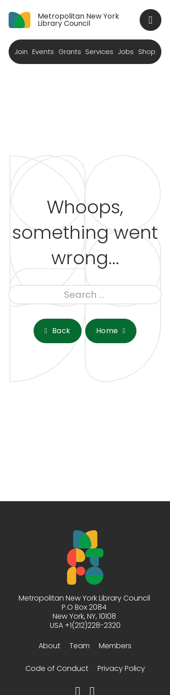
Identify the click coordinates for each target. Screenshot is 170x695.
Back (57, 330)
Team (79, 646)
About (49, 646)
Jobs (126, 51)
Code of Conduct (56, 668)
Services (99, 51)
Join (21, 51)
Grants (69, 51)
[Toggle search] (150, 20)
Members (115, 646)
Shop (146, 51)
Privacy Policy (121, 668)
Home (111, 330)
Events (43, 51)
